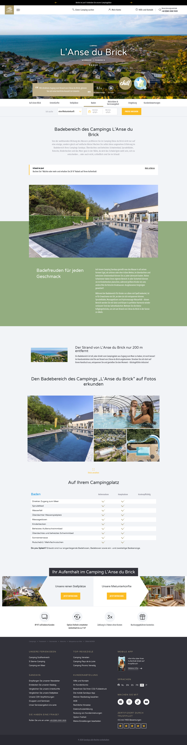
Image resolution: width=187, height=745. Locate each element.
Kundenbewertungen (152, 103)
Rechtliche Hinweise (82, 705)
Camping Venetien (81, 657)
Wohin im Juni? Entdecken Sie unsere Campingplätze (93, 3)
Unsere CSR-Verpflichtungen (41, 697)
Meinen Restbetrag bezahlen (85, 697)
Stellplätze (74, 103)
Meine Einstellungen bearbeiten (87, 721)
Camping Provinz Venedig (84, 665)
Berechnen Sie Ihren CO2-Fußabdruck (90, 689)
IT (146, 685)
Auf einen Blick (35, 103)
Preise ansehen (131, 111)
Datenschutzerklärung (83, 709)
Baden (93, 103)
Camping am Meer (37, 665)
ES (132, 685)
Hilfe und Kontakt (81, 681)
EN (127, 685)
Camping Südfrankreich (39, 657)
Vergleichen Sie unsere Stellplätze (43, 693)
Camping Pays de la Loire (84, 661)
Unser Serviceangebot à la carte (42, 705)
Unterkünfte (54, 103)
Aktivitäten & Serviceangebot (113, 103)
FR (137, 685)
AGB (75, 701)
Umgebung (132, 103)
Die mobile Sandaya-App (84, 693)
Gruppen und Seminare (39, 701)
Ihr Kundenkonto (80, 685)
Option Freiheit (79, 717)
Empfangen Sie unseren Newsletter (44, 681)
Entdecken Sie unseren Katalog (42, 685)
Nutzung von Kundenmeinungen (87, 713)
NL (122, 685)
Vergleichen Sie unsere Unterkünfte (44, 689)
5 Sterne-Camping (37, 661)
